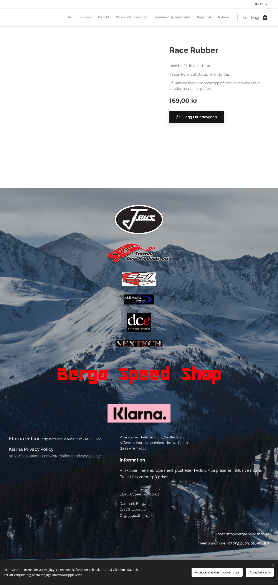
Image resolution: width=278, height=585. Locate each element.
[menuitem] (189, 17)
